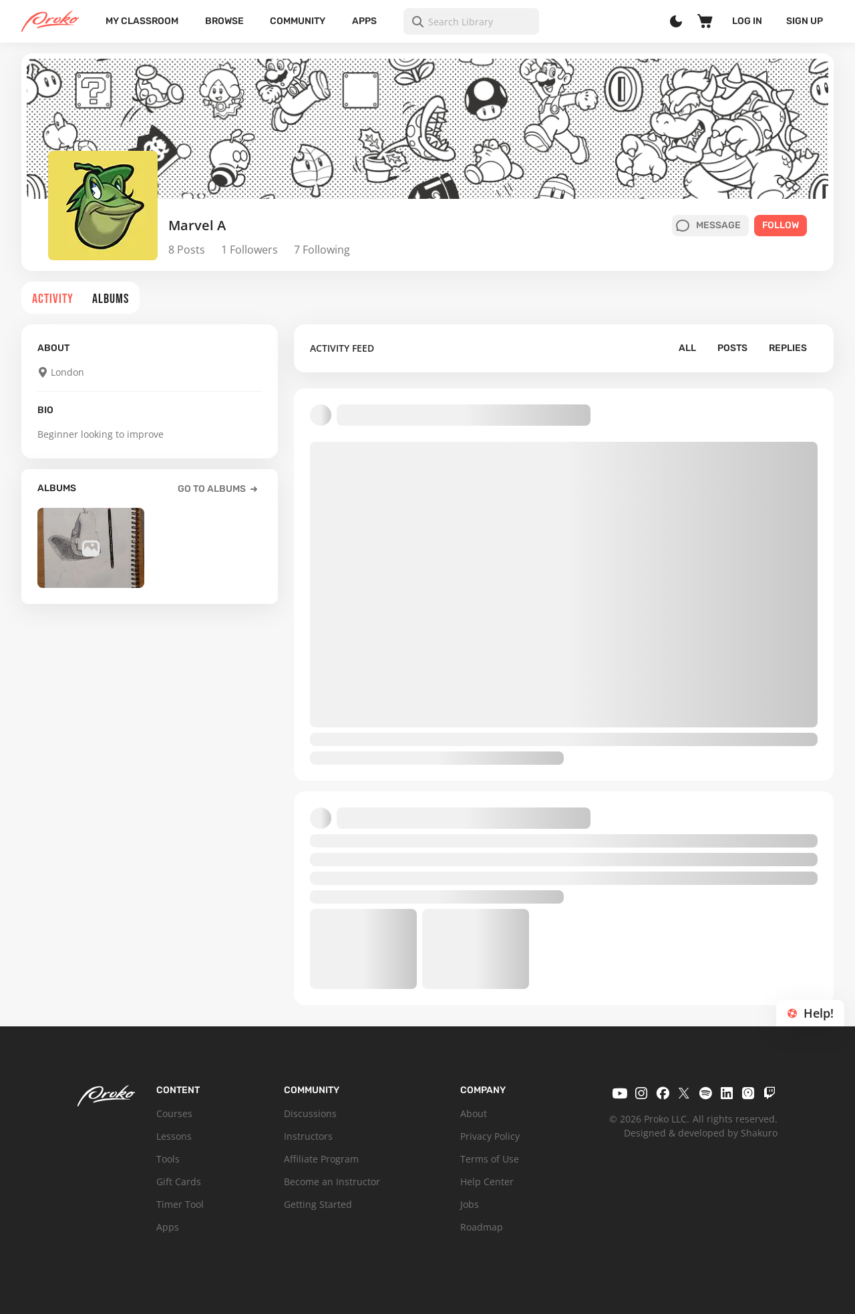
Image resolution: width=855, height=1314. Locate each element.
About (473, 1113)
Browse (224, 21)
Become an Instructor (332, 1181)
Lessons (174, 1136)
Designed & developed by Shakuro (701, 1132)
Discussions (310, 1113)
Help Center (487, 1181)
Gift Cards (178, 1181)
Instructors (308, 1136)
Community (297, 21)
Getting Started (318, 1204)
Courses (174, 1113)
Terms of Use (489, 1159)
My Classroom (142, 21)
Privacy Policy (490, 1136)
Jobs (469, 1204)
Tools (168, 1159)
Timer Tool (180, 1204)
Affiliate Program (321, 1159)
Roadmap (481, 1227)
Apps (364, 21)
